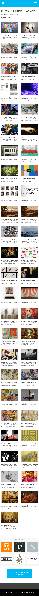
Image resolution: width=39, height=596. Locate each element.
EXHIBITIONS (8, 592)
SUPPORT (27, 592)
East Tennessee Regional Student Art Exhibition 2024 (14, 137)
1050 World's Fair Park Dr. (13, 14)
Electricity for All (25, 97)
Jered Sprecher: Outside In (27, 484)
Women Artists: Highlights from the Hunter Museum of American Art (18, 321)
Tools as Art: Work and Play (28, 158)
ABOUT (21, 592)
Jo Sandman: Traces (26, 137)
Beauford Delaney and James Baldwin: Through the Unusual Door (17, 403)
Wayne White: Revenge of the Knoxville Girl (12, 35)
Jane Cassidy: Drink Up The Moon (29, 239)
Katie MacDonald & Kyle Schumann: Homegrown (13, 382)
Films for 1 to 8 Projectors (7, 443)
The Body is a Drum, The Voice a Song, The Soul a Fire (14, 76)
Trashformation (5, 56)
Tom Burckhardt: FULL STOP (8, 505)
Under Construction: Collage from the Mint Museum (14, 341)
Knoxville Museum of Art (6, 37)
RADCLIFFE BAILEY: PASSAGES (9, 301)
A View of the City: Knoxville (28, 341)
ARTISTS (15, 592)
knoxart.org (4, 14)
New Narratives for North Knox (8, 158)
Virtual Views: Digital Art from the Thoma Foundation (14, 484)
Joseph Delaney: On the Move (28, 423)
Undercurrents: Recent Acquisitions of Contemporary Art (15, 362)
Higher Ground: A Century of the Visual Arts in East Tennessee (16, 219)
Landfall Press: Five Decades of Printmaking (12, 280)
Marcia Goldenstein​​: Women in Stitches (11, 199)
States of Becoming (6, 117)
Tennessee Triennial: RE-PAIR (28, 260)
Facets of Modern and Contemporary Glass (12, 239)
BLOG (32, 592)
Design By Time (25, 403)
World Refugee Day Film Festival (9, 464)
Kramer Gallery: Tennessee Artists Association (12, 178)
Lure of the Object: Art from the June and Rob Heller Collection (16, 423)
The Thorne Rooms (6, 525)
